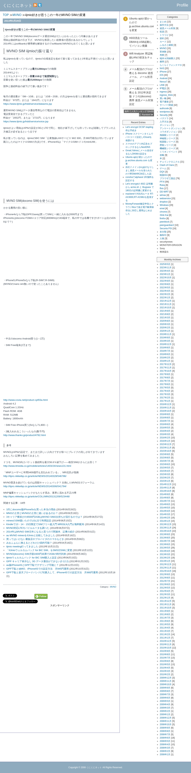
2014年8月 (165, 497)
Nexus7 (163, 81)
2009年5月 (165, 701)
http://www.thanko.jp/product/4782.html (24, 435)
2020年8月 (165, 321)
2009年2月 (165, 711)
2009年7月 (165, 694)
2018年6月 (165, 354)
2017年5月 (165, 387)
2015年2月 (165, 477)
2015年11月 (166, 447)
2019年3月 (165, 341)
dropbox (164, 201)
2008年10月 (166, 724)
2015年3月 (165, 474)
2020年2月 (165, 327)
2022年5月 (165, 287)
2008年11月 (166, 721)
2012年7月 (165, 581)
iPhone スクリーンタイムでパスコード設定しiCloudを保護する (139, 137)
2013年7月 (165, 541)
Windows (164, 205)
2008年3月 (165, 748)
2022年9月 (165, 281)
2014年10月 (166, 491)
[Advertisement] (60, 633)
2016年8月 (165, 417)
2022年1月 (165, 297)
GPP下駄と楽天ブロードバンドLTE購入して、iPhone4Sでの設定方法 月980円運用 (52, 572)
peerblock (164, 221)
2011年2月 (165, 634)
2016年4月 (165, 431)
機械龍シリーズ (167, 148)
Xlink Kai (164, 215)
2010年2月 (165, 674)
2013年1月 (165, 561)
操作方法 (164, 25)
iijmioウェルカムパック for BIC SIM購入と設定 (31, 557)
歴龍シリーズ (166, 145)
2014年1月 (165, 521)
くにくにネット (18, 5)
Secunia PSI (166, 228)
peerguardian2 (167, 225)
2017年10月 (166, 371)
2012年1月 (165, 597)
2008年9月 (165, 727)
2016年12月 (166, 404)
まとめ (163, 21)
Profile (182, 5)
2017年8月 (165, 377)
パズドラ (164, 118)
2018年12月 (166, 344)
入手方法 (164, 121)
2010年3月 (165, 671)
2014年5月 (165, 507)
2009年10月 (166, 684)
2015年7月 (165, 461)
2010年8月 (165, 654)
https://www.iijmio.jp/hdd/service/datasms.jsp (27, 103)
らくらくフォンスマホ (171, 65)
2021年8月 (165, 314)
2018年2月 (165, 357)
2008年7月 (165, 734)
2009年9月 (165, 687)
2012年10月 (166, 571)
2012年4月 (165, 591)
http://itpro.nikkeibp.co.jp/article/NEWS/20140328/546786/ (34, 476)
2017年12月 (166, 364)
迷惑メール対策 (167, 28)
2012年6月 (165, 584)
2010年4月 (165, 667)
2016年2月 (165, 437)
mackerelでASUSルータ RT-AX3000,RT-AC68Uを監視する (139, 197)
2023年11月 (166, 267)
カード (163, 41)
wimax (163, 195)
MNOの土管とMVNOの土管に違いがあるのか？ (32, 513)
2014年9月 (165, 494)
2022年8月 (165, 284)
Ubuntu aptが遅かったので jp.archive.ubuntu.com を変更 (138, 160)
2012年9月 (165, 574)
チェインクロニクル (170, 161)
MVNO (113, 587)
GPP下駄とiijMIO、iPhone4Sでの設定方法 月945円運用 (37, 568)
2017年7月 (165, 381)
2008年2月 (165, 751)
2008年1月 (165, 754)
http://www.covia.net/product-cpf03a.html (25, 400)
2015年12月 (166, 444)
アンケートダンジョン (171, 128)
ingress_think (166, 95)
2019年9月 (165, 337)
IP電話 (163, 88)
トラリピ (164, 35)
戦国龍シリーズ (167, 141)
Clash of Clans (167, 165)
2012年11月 (166, 567)
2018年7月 (165, 351)
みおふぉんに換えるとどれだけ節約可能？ (29, 542)
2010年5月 (165, 664)
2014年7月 (165, 501)
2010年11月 (166, 644)
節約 (162, 38)
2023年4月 (165, 271)
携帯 (162, 61)
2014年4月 (165, 511)
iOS (161, 75)
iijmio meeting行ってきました (22, 546)
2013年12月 (166, 524)
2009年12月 (166, 677)
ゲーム (163, 168)
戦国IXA (164, 175)
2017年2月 (165, 397)
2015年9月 (165, 454)
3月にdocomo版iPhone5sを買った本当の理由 (31, 509)
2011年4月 (165, 627)
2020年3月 (165, 324)
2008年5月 (165, 741)
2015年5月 (165, 467)
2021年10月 (166, 307)
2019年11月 (166, 334)
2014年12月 (166, 484)
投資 (162, 31)
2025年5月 (165, 264)
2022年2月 (165, 294)
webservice (165, 198)
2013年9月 (165, 534)
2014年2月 (165, 517)
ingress (163, 91)
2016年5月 (165, 427)
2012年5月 (165, 587)
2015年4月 (165, 471)
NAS (162, 68)
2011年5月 (165, 624)
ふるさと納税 (166, 45)
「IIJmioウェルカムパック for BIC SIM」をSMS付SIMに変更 (39, 550)
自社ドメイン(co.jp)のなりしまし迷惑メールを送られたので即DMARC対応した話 (139, 170)
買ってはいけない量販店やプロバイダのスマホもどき (35, 539)
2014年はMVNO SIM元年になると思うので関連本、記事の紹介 (40, 531)
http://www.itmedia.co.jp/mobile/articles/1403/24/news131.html (37, 466)
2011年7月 (165, 617)
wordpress (165, 111)
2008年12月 (166, 717)
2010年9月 (165, 651)
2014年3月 (165, 514)
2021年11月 (166, 304)
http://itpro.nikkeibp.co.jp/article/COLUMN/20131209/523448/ (36, 496)
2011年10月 (166, 607)
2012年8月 (165, 577)
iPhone (163, 71)
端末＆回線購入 (167, 58)
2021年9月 (165, 311)
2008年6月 (165, 737)
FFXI (162, 181)
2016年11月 (166, 407)
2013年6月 (165, 544)
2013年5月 (165, 547)
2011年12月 (166, 601)
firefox (163, 218)
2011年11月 (166, 604)
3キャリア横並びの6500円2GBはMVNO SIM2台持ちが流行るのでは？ (44, 516)
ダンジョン (165, 125)
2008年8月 (165, 731)
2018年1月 (165, 361)
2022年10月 (166, 277)
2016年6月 (165, 424)
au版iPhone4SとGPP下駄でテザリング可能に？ (32, 565)
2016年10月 (166, 411)
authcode (164, 108)
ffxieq (162, 185)
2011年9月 (165, 611)
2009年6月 (165, 697)
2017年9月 (165, 374)
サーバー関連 (166, 105)
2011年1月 (165, 637)
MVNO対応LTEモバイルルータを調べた (27, 528)
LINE (162, 85)
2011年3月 (165, 631)
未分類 (163, 231)
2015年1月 (165, 481)
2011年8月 (165, 614)
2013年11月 (166, 527)
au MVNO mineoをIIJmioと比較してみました (30, 535)
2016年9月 (165, 414)
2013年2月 (165, 557)
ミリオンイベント (168, 151)
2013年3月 (165, 554)
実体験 (163, 51)
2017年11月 (166, 367)
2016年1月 (165, 441)
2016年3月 (165, 434)
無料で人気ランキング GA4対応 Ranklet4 (139, 113)
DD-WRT (164, 191)
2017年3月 (165, 394)
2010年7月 (165, 657)
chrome (163, 211)
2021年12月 (166, 301)
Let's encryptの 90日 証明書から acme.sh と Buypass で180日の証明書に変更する (139, 187)
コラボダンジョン (168, 131)
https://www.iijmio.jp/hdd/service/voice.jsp (25, 121)
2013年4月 (165, 551)
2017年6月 (165, 384)
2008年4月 (165, 744)
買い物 (163, 98)
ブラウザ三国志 (167, 178)
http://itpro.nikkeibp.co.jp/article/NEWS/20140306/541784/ (34, 486)
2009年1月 (165, 714)
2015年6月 (165, 464)
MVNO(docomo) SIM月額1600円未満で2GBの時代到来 (36, 554)
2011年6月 (165, 621)
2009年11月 (166, 681)
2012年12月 (166, 564)
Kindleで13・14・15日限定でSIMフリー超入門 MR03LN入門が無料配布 (45, 524)
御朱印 (163, 235)
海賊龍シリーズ (167, 135)
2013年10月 (166, 531)
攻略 (162, 155)
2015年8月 (165, 457)
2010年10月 (166, 647)
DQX (162, 171)
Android (163, 78)
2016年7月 (165, 421)
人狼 (162, 238)
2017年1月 (165, 401)
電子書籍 (164, 101)
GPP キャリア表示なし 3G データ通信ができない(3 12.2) (37, 561)
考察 (162, 55)
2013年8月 (165, 537)
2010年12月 (166, 641)
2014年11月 (166, 487)
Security (164, 115)
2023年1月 (165, 274)
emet (162, 208)
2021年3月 (165, 317)
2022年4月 (165, 291)
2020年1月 (165, 331)
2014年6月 (165, 504)
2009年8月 (165, 691)
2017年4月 (165, 391)
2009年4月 (165, 704)
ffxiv (162, 188)
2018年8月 (165, 347)
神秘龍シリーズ (167, 138)
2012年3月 (165, 594)
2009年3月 (165, 707)
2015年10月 (166, 451)
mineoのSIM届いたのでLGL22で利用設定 (28, 520)
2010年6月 (165, 661)
